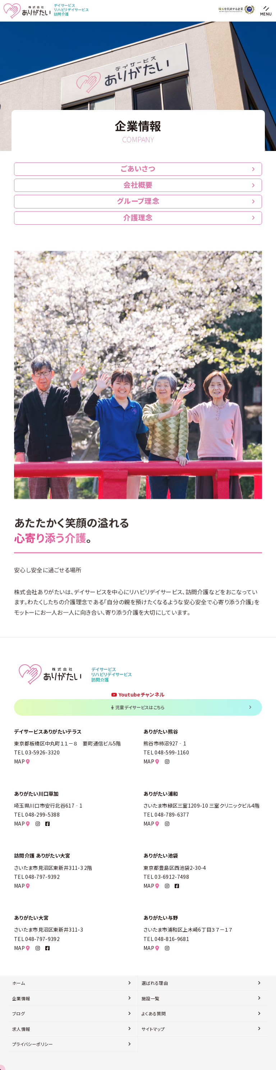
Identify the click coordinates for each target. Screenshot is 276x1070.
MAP (22, 761)
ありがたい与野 (160, 917)
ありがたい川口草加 (36, 793)
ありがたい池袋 (160, 855)
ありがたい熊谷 (160, 731)
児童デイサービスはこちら (181, 707)
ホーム (18, 983)
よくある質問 (154, 1013)
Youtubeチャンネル (138, 694)
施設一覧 (150, 998)
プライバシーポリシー (32, 1044)
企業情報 (21, 998)
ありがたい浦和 (160, 793)
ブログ (18, 1013)
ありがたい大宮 (31, 917)
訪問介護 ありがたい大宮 (42, 855)
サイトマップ (153, 1029)
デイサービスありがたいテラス (48, 731)
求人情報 (21, 1029)
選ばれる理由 (155, 983)
